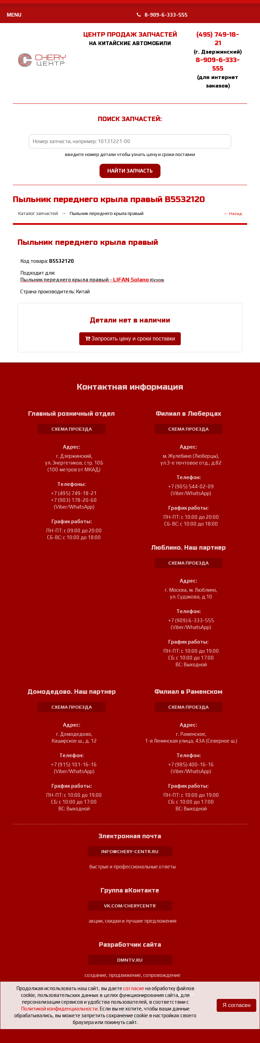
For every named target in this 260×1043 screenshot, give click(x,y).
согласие (133, 988)
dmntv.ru (130, 960)
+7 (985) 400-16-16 (191, 764)
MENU (14, 15)
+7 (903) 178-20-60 (74, 500)
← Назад (233, 213)
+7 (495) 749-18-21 (74, 493)
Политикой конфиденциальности (59, 1008)
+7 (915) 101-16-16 (74, 764)
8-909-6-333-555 (162, 15)
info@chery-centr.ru (129, 851)
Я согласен (236, 1005)
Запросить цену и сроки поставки (130, 338)
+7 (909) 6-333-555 (191, 620)
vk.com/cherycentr (130, 905)
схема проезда (71, 429)
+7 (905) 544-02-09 (191, 486)
